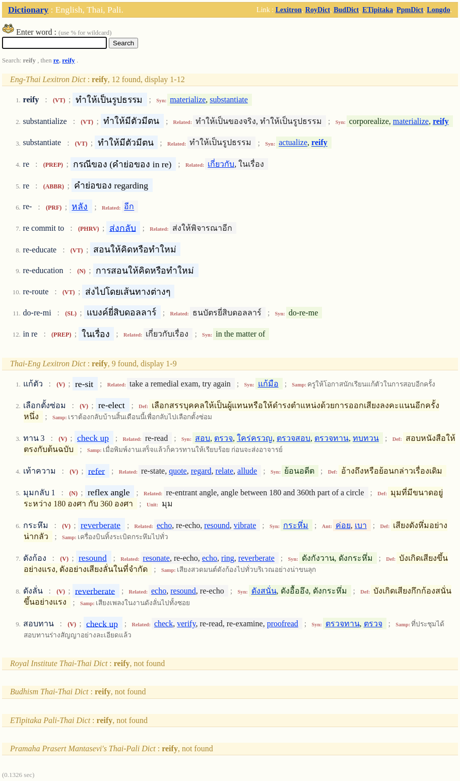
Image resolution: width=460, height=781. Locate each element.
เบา (361, 525)
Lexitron (289, 10)
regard (201, 471)
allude (247, 471)
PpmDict (410, 10)
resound (217, 525)
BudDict (346, 10)
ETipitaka (377, 10)
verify (186, 623)
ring (227, 558)
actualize (293, 143)
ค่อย (343, 525)
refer (96, 471)
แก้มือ (268, 383)
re (56, 60)
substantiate (229, 99)
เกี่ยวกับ (221, 164)
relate (225, 471)
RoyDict (317, 10)
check (163, 623)
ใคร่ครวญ (255, 438)
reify (68, 60)
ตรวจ (223, 438)
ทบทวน (366, 438)
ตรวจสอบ (293, 438)
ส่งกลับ (122, 228)
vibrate (245, 525)
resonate (156, 558)
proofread (282, 623)
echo (164, 525)
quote (178, 471)
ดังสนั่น (264, 591)
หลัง (80, 207)
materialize (188, 99)
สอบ (202, 438)
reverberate (100, 525)
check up (93, 438)
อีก (129, 207)
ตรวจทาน (331, 438)
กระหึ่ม (295, 525)
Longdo (438, 10)
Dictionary (28, 10)
